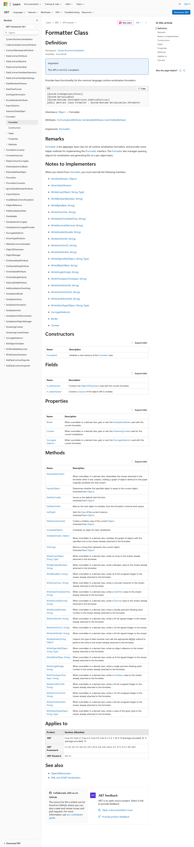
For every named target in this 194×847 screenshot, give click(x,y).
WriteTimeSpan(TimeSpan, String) (69, 278)
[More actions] (146, 22)
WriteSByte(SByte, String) (64, 265)
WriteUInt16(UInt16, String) (65, 285)
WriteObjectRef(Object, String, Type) (70, 258)
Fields (160, 44)
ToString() (51, 547)
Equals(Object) (53, 488)
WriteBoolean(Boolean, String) (67, 198)
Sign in (187, 3)
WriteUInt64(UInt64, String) (65, 298)
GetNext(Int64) (53, 506)
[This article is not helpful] (184, 70)
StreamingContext (121, 431)
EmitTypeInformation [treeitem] (15, 94)
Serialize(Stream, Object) (64, 178)
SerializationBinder (121, 422)
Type (83, 512)
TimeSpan (118, 675)
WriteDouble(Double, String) (66, 232)
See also (161, 60)
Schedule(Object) (55, 529)
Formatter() (52, 355)
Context (55, 325)
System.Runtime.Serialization (71, 50)
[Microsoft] (6, 4)
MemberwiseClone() (56, 521)
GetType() (51, 512)
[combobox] (21, 26)
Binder (54, 318)
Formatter (50, 146)
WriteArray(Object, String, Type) (67, 192)
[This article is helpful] (180, 70)
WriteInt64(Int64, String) (64, 252)
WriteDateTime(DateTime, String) (68, 218)
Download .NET (181, 12)
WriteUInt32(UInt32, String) (65, 292)
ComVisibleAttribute (115, 119)
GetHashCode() (54, 497)
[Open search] (180, 4)
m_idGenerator (53, 385)
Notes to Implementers (168, 36)
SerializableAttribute (92, 119)
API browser (68, 22)
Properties (162, 48)
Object (61, 112)
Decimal (117, 600)
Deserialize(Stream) (61, 185)
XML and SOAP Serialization (65, 777)
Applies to (162, 56)
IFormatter (64, 128)
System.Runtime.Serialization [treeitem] (19, 39)
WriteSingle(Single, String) (65, 272)
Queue (82, 391)
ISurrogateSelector (122, 440)
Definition (162, 28)
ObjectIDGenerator (90, 385)
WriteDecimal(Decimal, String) (67, 225)
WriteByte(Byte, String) (63, 205)
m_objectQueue (54, 391)
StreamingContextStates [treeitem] (17, 332)
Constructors (163, 40)
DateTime (118, 591)
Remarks (161, 32)
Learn (48, 22)
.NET (57, 22)
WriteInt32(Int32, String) (64, 245)
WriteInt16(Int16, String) (63, 238)
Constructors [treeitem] (14, 127)
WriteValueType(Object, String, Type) (70, 305)
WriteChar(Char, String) (63, 212)
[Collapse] (37, 20)
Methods (161, 52)
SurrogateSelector (60, 312)
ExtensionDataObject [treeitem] (15, 111)
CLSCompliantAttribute (69, 119)
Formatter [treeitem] (13, 122)
